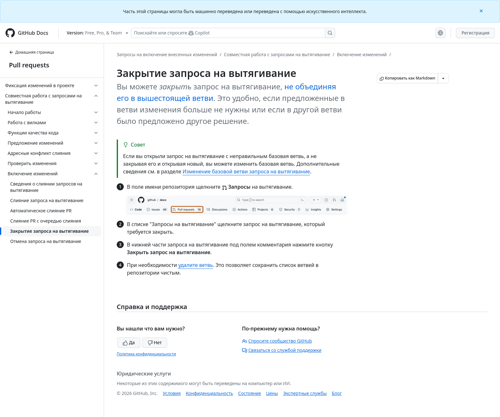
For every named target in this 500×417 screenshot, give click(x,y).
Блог (337, 393)
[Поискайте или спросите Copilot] (233, 33)
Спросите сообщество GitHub (277, 341)
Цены (272, 393)
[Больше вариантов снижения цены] (443, 78)
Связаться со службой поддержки (281, 350)
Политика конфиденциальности (146, 354)
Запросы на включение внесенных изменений (167, 54)
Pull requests (29, 65)
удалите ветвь (195, 265)
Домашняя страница (31, 52)
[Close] (482, 10)
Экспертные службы (305, 393)
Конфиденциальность (209, 393)
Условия (172, 393)
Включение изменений (362, 54)
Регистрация (475, 33)
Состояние (249, 393)
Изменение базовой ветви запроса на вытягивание (246, 171)
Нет (155, 342)
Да (129, 342)
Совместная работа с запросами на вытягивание (277, 54)
